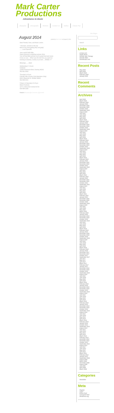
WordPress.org (84, 396)
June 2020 (83, 208)
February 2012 (84, 355)
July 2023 (82, 151)
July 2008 (82, 366)
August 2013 (83, 328)
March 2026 (83, 73)
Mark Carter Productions (39, 10)
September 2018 (85, 238)
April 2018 (83, 246)
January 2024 (84, 142)
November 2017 (84, 254)
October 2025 (84, 109)
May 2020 (83, 210)
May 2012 (83, 350)
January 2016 (84, 285)
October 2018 (84, 236)
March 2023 (83, 157)
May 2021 (83, 191)
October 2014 (84, 309)
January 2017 (84, 266)
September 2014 (85, 311)
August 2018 (83, 240)
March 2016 (83, 282)
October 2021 (84, 183)
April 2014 (83, 318)
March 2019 (83, 228)
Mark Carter (59, 39)
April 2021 (83, 192)
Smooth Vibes (84, 58)
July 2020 (82, 206)
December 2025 (84, 105)
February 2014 (84, 322)
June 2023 (83, 153)
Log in (81, 391)
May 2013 (83, 333)
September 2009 (85, 358)
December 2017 (84, 252)
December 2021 (84, 180)
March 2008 (83, 369)
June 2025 (83, 115)
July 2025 (82, 113)
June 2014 (83, 315)
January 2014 (84, 323)
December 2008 (84, 363)
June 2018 (83, 243)
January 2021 (84, 197)
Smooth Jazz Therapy (86, 56)
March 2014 (83, 320)
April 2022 (83, 173)
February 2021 (84, 195)
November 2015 (84, 288)
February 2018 (84, 249)
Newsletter (83, 379)
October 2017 (84, 255)
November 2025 (84, 107)
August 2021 (83, 186)
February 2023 (84, 159)
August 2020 (83, 205)
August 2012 (83, 345)
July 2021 (82, 187)
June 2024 (83, 134)
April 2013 (83, 334)
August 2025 (83, 112)
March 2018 (83, 247)
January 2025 (84, 123)
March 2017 (83, 263)
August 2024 (83, 131)
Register (82, 390)
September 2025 (85, 110)
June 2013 (83, 331)
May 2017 (83, 260)
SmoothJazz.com (85, 59)
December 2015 (84, 287)
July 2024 (82, 132)
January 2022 (84, 178)
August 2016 (83, 274)
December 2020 (84, 198)
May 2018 (83, 244)
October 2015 (84, 290)
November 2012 (84, 341)
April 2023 (83, 156)
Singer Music (84, 54)
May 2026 (83, 70)
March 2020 (83, 211)
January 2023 (84, 161)
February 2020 (84, 213)
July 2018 (82, 241)
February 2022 (84, 176)
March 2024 (83, 139)
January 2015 (84, 304)
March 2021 (83, 194)
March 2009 (83, 361)
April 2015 (83, 299)
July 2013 (82, 329)
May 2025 (83, 116)
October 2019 (84, 219)
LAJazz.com (83, 53)
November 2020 (84, 200)
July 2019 (82, 222)
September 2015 (85, 292)
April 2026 (83, 71)
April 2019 (83, 227)
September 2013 (85, 326)
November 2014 (84, 307)
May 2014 (83, 317)
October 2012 (84, 342)
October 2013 (84, 325)
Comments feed (84, 395)
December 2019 (84, 216)
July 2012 (82, 347)
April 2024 (83, 137)
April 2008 (83, 367)
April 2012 (83, 352)
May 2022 (83, 172)
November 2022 (84, 164)
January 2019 (84, 232)
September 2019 (85, 221)
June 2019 (83, 224)
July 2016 (82, 276)
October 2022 (84, 165)
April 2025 (83, 118)
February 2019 (84, 230)
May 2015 (83, 298)
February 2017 (84, 265)
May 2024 (83, 135)
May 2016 (83, 279)
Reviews (45, 26)
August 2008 (83, 364)
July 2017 (82, 258)
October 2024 (84, 127)
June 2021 (83, 189)
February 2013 (84, 337)
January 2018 (84, 251)
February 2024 (84, 140)
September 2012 (85, 344)
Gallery (66, 26)
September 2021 (85, 184)
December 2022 (84, 162)
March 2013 (83, 336)
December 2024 (84, 124)
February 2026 (84, 74)
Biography (23, 26)
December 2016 (84, 268)
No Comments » (34, 92)
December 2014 (84, 306)
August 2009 (83, 359)
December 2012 (84, 339)
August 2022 (83, 169)
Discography (34, 26)
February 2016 (84, 284)
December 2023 (84, 143)
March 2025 (83, 120)
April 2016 (83, 281)
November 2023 (84, 145)
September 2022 (85, 167)
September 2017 (85, 257)
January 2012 (84, 356)
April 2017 (83, 262)
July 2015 (82, 295)
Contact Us (56, 26)
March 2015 (83, 301)
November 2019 (84, 217)
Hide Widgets (93, 33)
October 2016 (84, 271)
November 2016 (84, 270)
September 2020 (85, 203)
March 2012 (83, 353)
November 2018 (84, 235)
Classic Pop (76, 26)
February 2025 (84, 121)
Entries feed (83, 393)
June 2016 (83, 277)
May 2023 (83, 154)
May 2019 (83, 225)
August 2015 (83, 293)
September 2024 (85, 129)
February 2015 (84, 303)
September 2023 (85, 148)
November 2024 (84, 126)
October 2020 (84, 202)
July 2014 (82, 314)
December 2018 (84, 233)
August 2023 (83, 150)
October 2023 (84, 146)
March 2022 (83, 175)
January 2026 (84, 76)
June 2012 (83, 348)
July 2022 (82, 170)
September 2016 (85, 273)
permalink (41, 92)
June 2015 (83, 296)
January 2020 (84, 214)
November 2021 (84, 181)
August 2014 (83, 312)
